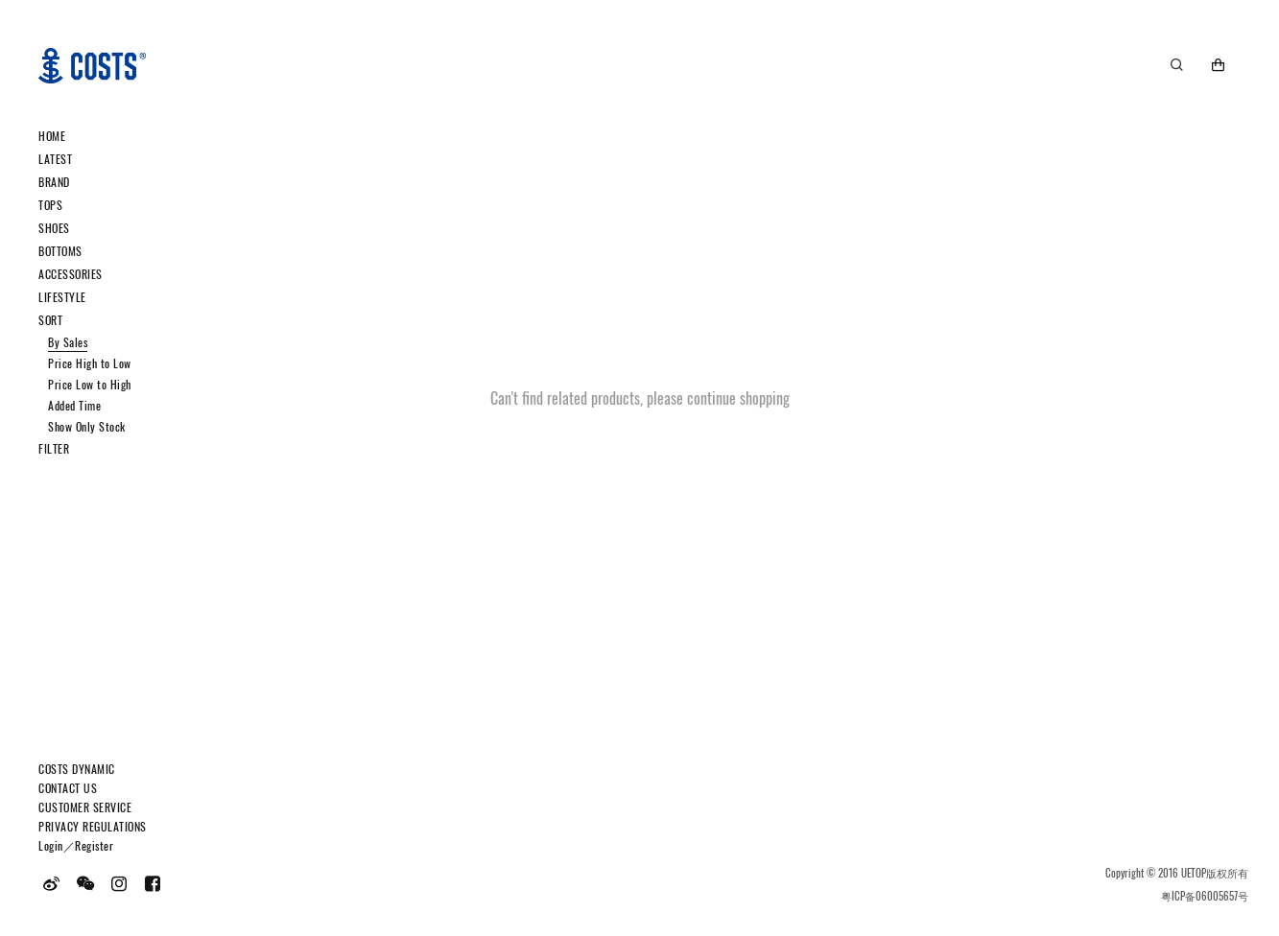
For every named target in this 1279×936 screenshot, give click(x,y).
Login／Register (75, 845)
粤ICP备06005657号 (1204, 895)
